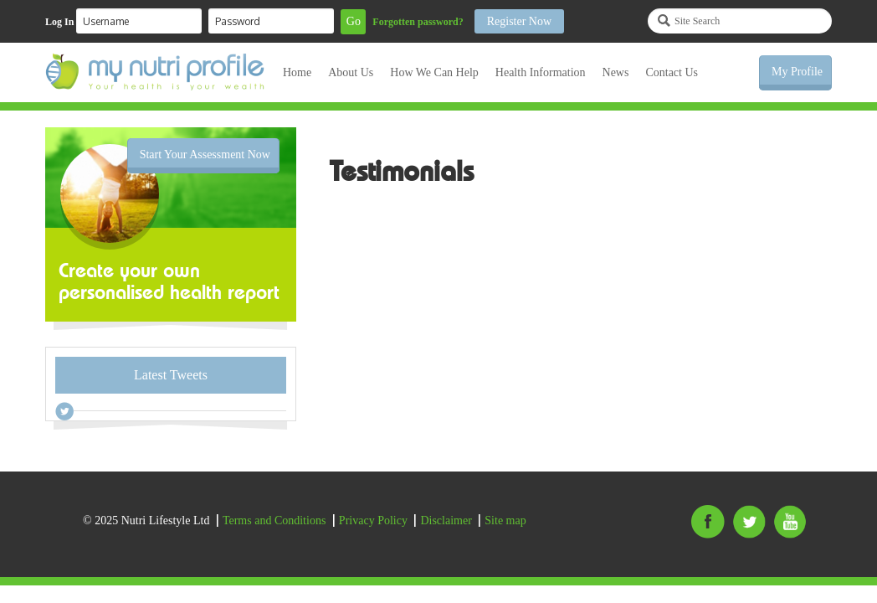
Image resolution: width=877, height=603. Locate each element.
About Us (350, 72)
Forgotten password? (417, 22)
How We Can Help (434, 72)
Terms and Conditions (274, 520)
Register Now (519, 21)
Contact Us (671, 72)
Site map (505, 520)
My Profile (797, 71)
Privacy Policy (373, 520)
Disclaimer (445, 520)
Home (297, 72)
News (616, 72)
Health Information (540, 72)
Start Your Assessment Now (205, 154)
